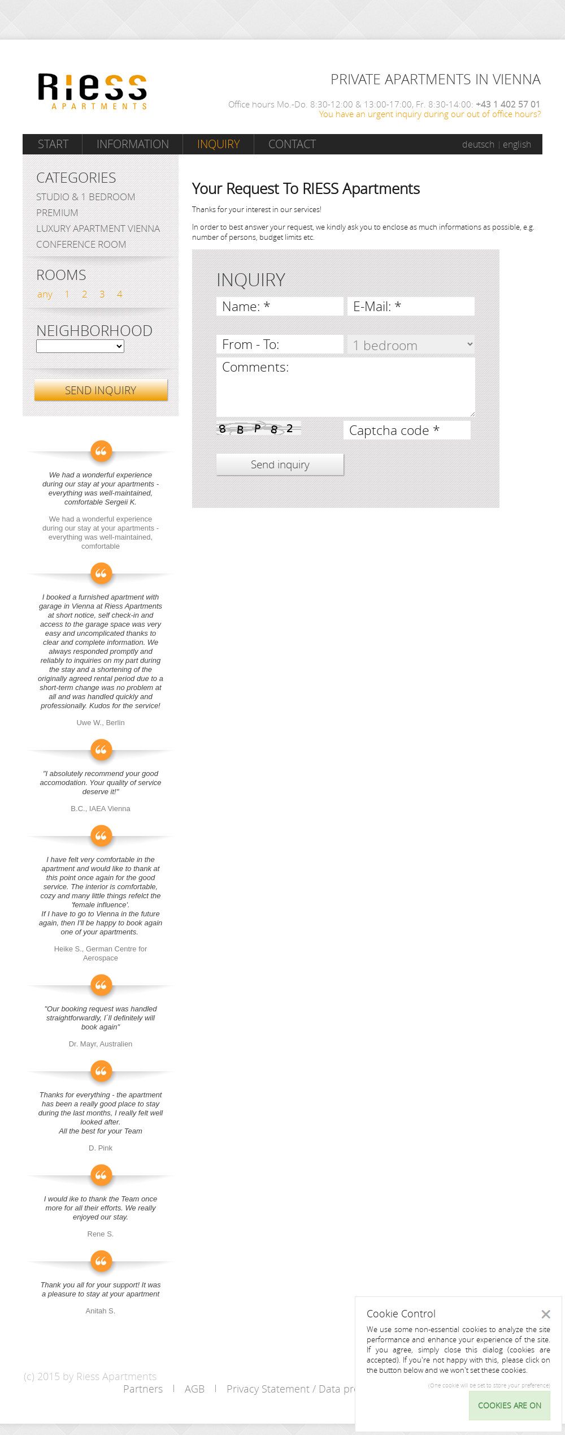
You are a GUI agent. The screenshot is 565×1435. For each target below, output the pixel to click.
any (45, 293)
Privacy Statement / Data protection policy (324, 1388)
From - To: (250, 344)
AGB (195, 1388)
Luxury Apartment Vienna (98, 228)
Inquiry (218, 144)
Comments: (255, 367)
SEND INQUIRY (100, 390)
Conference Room (81, 244)
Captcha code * (394, 430)
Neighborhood (94, 330)
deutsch (478, 144)
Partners (143, 1388)
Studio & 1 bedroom (86, 196)
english (517, 144)
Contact (292, 144)
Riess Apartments (92, 91)
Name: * (246, 306)
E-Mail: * (377, 306)
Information (133, 144)
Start (53, 144)
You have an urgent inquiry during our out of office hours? (430, 113)
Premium (57, 212)
